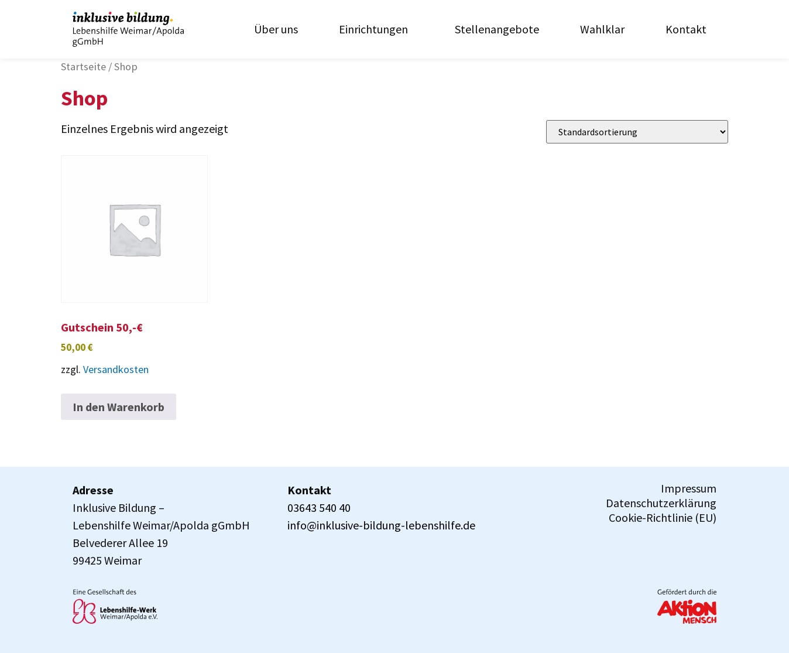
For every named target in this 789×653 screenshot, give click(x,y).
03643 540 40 (319, 507)
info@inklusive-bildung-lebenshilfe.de (381, 525)
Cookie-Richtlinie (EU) (662, 518)
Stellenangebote (497, 29)
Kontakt (685, 29)
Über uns (276, 29)
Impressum (688, 488)
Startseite (83, 66)
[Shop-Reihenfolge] (637, 131)
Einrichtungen (376, 29)
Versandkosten (116, 369)
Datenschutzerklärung (661, 503)
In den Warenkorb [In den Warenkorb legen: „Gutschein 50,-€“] (118, 406)
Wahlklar (602, 29)
